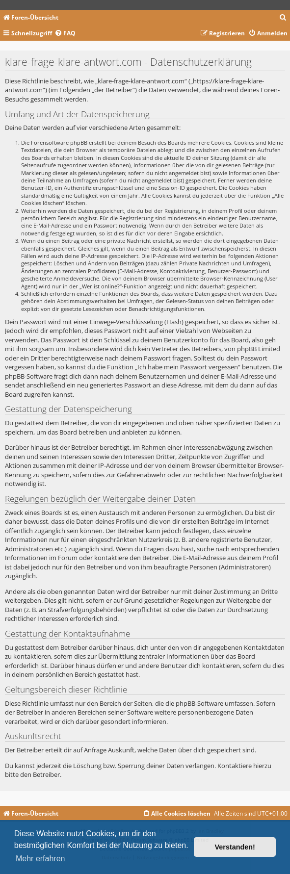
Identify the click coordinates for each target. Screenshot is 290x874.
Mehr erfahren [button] (40, 858)
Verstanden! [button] (235, 847)
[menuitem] (283, 18)
